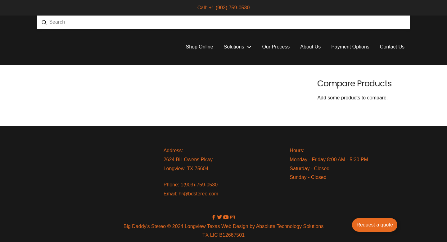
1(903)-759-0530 (199, 184)
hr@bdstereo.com (198, 193)
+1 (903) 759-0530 (229, 7)
